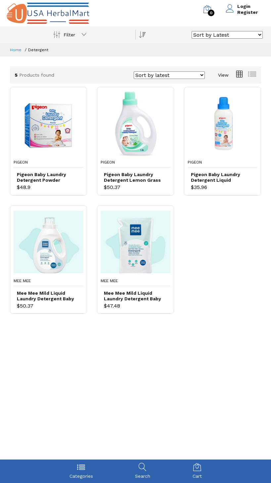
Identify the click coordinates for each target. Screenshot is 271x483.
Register (247, 12)
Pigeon (21, 162)
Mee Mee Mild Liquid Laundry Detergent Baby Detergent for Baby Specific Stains (45, 296)
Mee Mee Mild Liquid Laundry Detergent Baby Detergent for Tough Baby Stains (132, 296)
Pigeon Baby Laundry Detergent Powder (41, 177)
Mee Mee (22, 281)
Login (243, 6)
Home (16, 50)
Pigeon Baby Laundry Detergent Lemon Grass (132, 177)
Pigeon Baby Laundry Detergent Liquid (215, 177)
